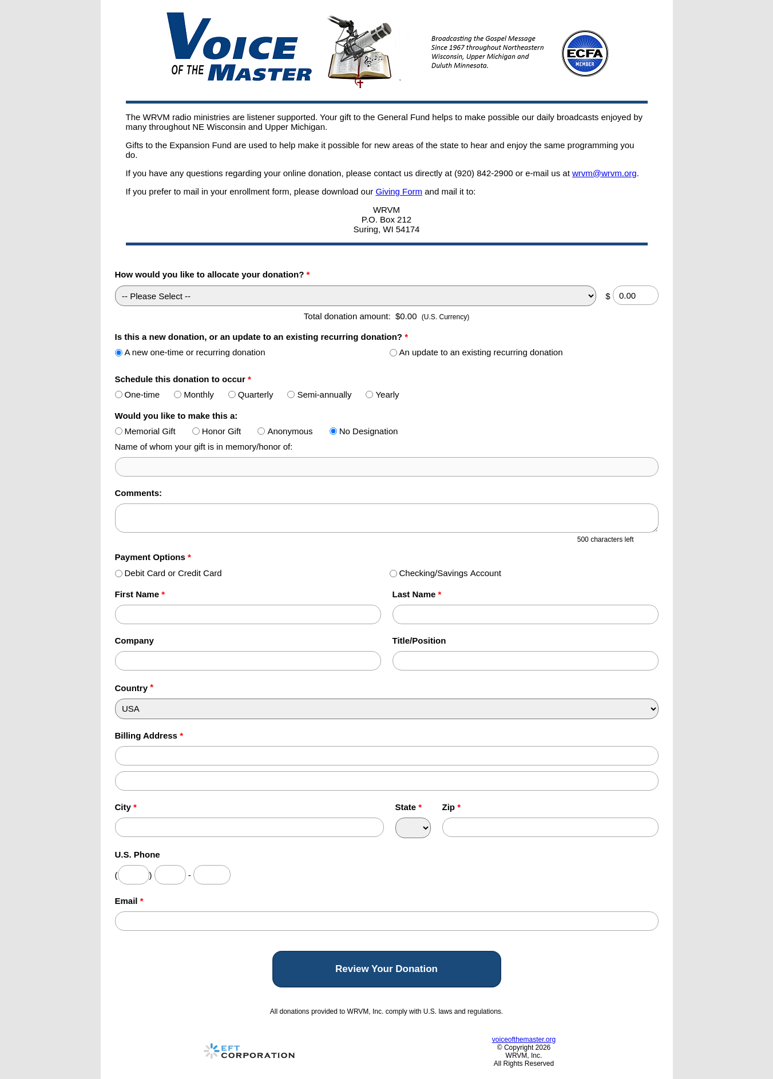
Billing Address (149, 735)
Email (129, 901)
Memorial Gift (145, 431)
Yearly (382, 394)
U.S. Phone (137, 854)
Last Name (417, 594)
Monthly (194, 394)
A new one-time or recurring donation (190, 352)
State (408, 807)
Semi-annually (319, 394)
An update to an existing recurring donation (476, 352)
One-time (137, 394)
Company (134, 640)
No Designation (364, 431)
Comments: (138, 493)
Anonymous (284, 431)
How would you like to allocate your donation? (212, 274)
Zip (451, 807)
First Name (140, 594)
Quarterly (250, 394)
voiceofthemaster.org (524, 1040)
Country (131, 688)
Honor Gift (216, 431)
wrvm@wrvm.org (604, 173)
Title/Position (419, 640)
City (126, 807)
